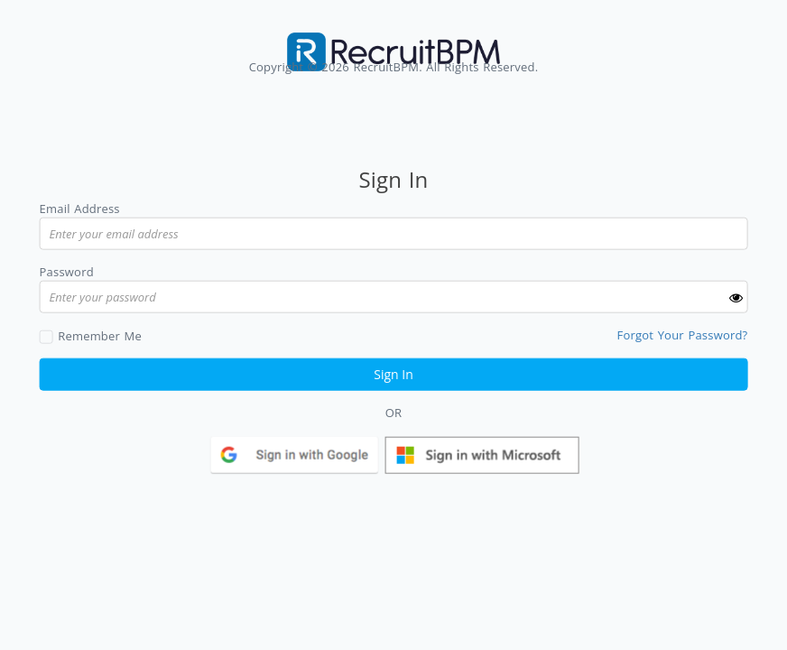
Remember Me (100, 335)
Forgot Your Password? (682, 334)
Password (67, 272)
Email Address (80, 208)
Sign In (393, 373)
